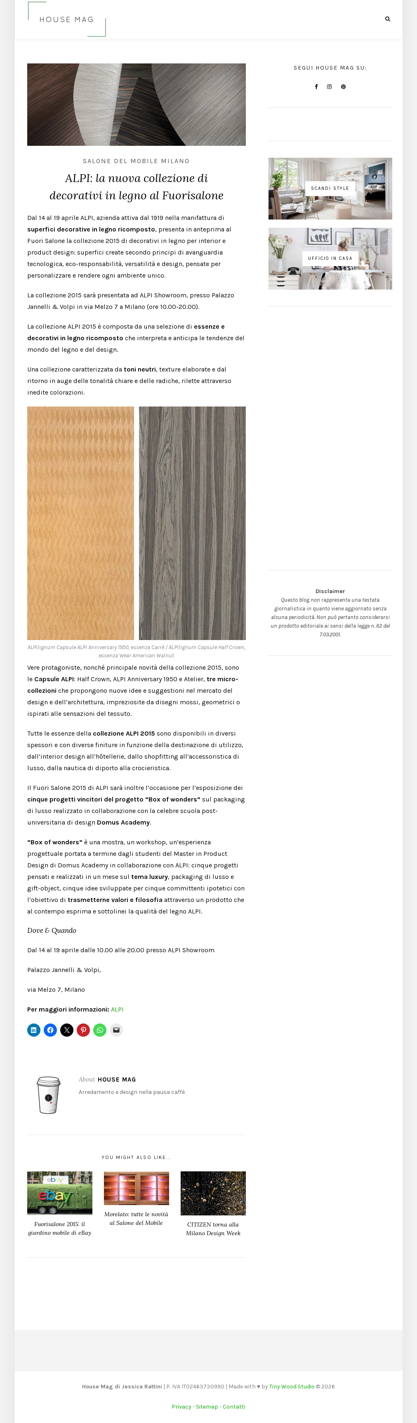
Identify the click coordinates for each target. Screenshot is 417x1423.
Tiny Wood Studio (292, 1386)
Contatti (234, 1406)
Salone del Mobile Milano (136, 161)
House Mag (117, 1079)
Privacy (181, 1406)
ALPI (117, 1009)
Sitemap (207, 1406)
